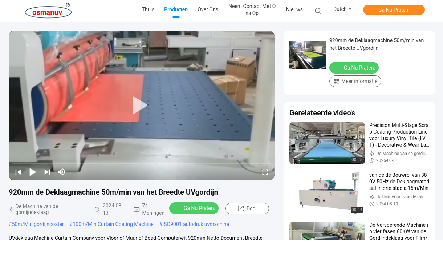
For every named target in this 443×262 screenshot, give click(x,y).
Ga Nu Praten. (394, 10)
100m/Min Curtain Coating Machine (113, 224)
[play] (142, 105)
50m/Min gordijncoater (38, 224)
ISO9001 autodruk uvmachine (195, 224)
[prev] (18, 171)
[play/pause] (32, 171)
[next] (47, 171)
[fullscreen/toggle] (265, 171)
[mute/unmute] (61, 171)
